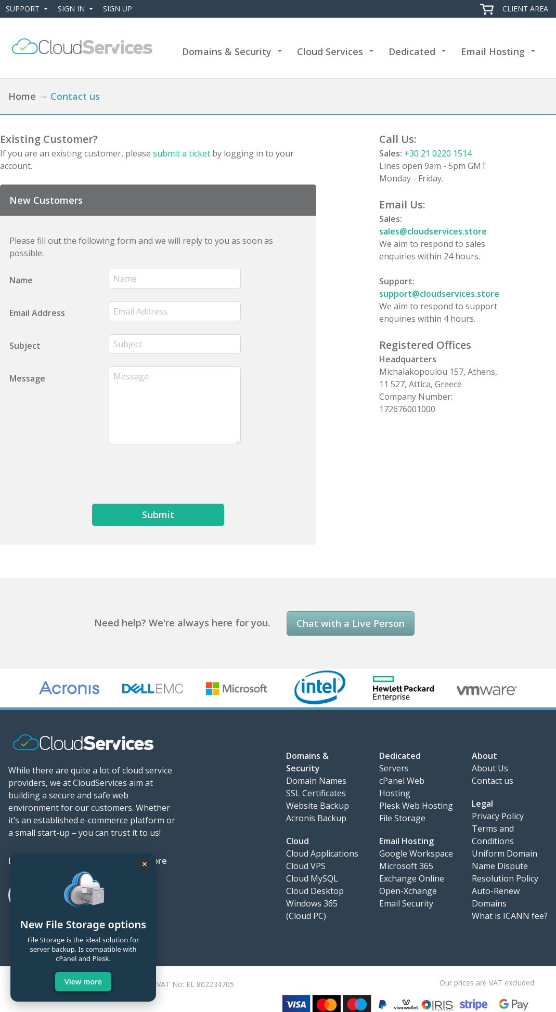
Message (27, 378)
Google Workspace (416, 853)
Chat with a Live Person (350, 623)
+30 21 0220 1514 (438, 153)
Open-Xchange (408, 891)
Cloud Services (330, 51)
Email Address (37, 313)
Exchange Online (411, 878)
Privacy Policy (498, 816)
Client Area (525, 9)
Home (22, 96)
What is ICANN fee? (510, 916)
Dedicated (412, 51)
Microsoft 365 (406, 866)
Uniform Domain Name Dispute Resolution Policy (505, 866)
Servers (394, 768)
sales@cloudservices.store (433, 231)
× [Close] (144, 864)
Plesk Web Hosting (416, 805)
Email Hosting (493, 51)
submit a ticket (181, 153)
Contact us (492, 780)
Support (29, 9)
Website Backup (317, 805)
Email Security (406, 903)
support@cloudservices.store (439, 293)
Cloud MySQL (312, 878)
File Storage (402, 818)
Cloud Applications (322, 853)
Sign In (77, 9)
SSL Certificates (316, 793)
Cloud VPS (306, 866)
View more (83, 982)
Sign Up (117, 9)
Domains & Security (226, 51)
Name (21, 280)
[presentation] (188, 474)
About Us (490, 768)
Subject (25, 345)
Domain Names (316, 780)
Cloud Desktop (315, 891)
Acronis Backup (316, 818)
